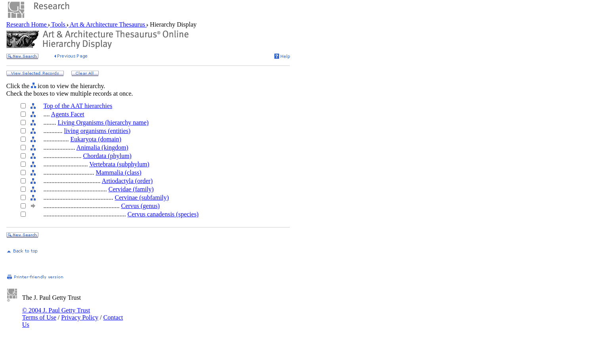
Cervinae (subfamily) (142, 197)
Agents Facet (67, 114)
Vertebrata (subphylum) (119, 164)
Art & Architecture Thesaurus (108, 24)
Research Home (27, 24)
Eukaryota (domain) (95, 139)
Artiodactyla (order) (127, 180)
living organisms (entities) (97, 130)
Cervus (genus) (140, 205)
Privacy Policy (79, 317)
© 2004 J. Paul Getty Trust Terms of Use (56, 314)
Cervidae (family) (130, 189)
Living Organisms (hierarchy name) (102, 122)
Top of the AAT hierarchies (77, 105)
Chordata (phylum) (107, 155)
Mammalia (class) (118, 172)
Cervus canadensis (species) (163, 214)
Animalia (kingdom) (102, 147)
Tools (58, 24)
